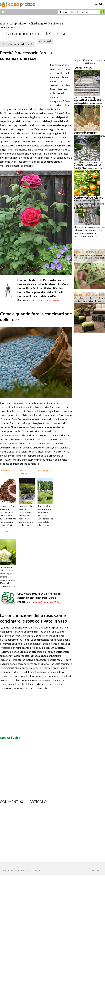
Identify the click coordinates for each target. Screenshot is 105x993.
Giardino (53, 23)
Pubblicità (96, 871)
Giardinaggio (38, 23)
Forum (63, 12)
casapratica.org (19, 23)
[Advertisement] (34, 20)
